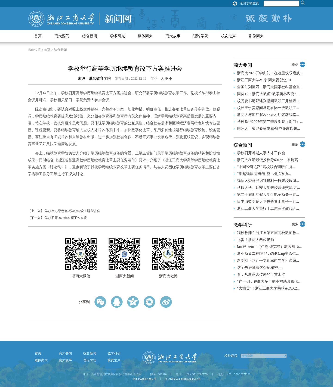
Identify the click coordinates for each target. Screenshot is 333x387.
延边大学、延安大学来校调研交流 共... (268, 188)
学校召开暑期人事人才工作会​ (261, 153)
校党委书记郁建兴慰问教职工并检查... (268, 101)
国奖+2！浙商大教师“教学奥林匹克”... (268, 94)
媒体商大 (145, 36)
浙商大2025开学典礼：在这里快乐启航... (270, 73)
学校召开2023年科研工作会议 (66, 218)
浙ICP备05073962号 (144, 379)
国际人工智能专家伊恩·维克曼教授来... (268, 129)
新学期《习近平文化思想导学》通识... (268, 260)
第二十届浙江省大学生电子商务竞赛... (268, 195)
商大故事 (173, 36)
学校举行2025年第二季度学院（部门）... (270, 122)
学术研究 (117, 36)
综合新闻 (89, 36)
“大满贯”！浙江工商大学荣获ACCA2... (268, 288)
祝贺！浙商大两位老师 (255, 240)
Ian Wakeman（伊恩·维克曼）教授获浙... (269, 247)
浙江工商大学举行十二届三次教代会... (268, 208)
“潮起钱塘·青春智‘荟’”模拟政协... (264, 174)
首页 (38, 36)
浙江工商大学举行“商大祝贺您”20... (266, 80)
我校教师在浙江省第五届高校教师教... (268, 233)
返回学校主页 (249, 3)
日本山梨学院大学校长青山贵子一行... (268, 201)
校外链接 (230, 355)
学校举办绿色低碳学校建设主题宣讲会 (72, 211)
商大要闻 (62, 36)
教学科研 (114, 353)
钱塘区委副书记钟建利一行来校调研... (268, 181)
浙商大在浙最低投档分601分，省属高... (269, 160)
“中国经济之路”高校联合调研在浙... (266, 167)
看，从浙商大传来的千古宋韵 (261, 274)
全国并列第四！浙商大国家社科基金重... (270, 87)
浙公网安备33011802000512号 (183, 379)
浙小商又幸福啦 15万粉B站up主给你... (268, 254)
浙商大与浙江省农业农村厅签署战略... (268, 115)
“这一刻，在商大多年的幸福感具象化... (269, 281)
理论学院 (200, 36)
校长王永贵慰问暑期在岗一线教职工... (268, 108)
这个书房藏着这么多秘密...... (260, 267)
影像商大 (256, 36)
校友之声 (228, 36)
